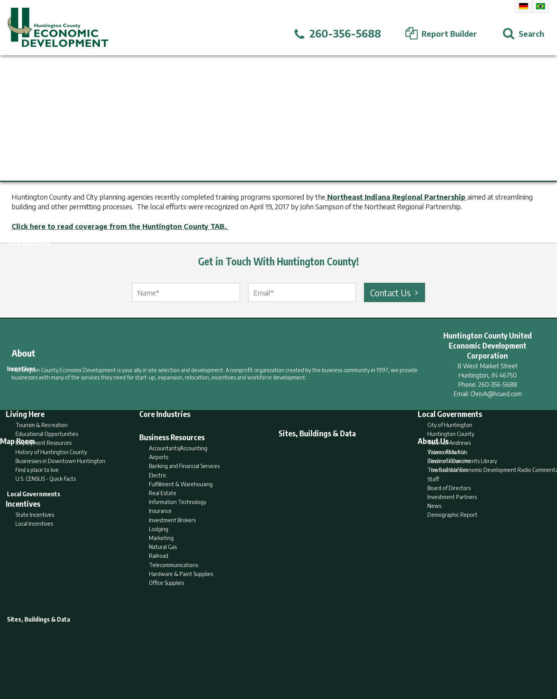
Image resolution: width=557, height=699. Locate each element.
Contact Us (395, 292)
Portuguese (540, 6)
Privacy (312, 663)
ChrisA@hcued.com (496, 394)
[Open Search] (523, 33)
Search (239, 663)
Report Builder (275, 663)
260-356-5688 (497, 384)
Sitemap (341, 663)
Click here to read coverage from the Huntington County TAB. (120, 226)
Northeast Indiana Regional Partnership (396, 196)
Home (214, 663)
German (523, 6)
